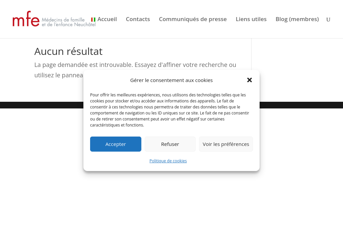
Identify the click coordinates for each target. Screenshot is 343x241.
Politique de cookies (168, 161)
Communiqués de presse (193, 20)
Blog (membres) (297, 20)
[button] (249, 80)
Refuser (170, 144)
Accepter (116, 144)
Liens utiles (251, 20)
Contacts (138, 20)
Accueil (107, 20)
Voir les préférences (226, 144)
